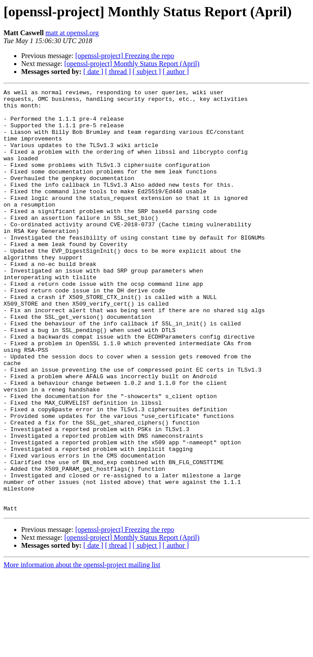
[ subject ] (147, 71)
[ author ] (176, 71)
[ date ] (93, 71)
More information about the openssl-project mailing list (82, 649)
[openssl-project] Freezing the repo (124, 55)
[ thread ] (118, 71)
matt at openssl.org (72, 33)
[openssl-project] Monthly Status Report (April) (132, 63)
